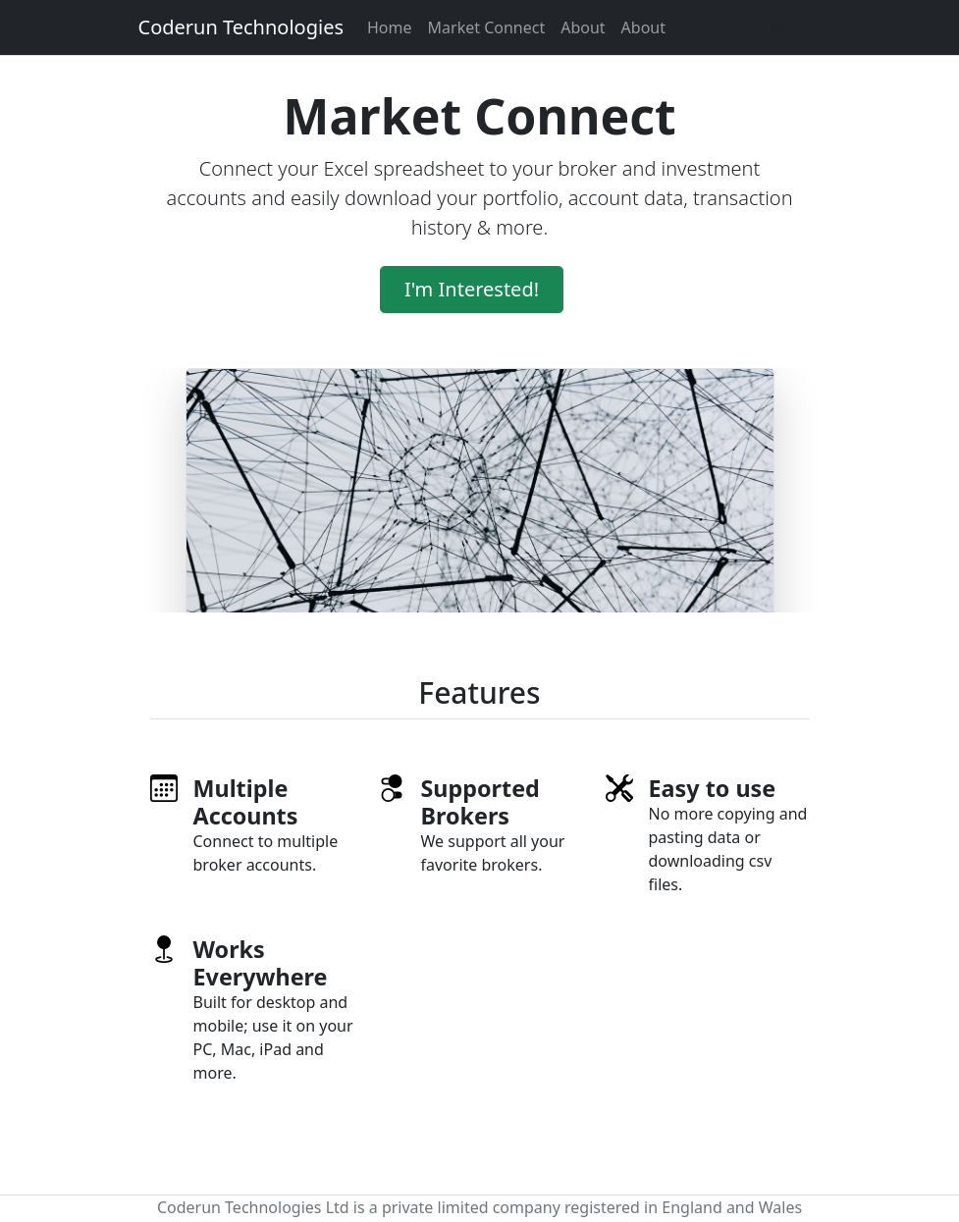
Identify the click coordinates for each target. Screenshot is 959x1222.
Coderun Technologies (241, 27)
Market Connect (487, 27)
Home (389, 27)
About (582, 27)
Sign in (789, 27)
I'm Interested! (471, 289)
